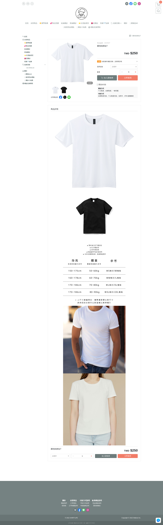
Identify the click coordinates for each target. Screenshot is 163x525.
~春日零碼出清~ (30, 68)
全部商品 (73, 500)
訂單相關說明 (73, 505)
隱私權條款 (97, 505)
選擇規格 (100, 67)
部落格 (64, 505)
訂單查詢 (73, 503)
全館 (99, 61)
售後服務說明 (84, 505)
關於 (64, 500)
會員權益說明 (97, 500)
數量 (98, 72)
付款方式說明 (85, 500)
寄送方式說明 (84, 503)
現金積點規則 (97, 503)
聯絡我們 (64, 503)
